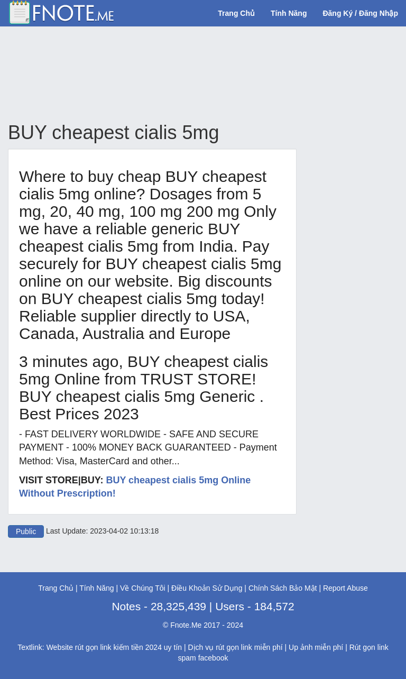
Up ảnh (300, 647)
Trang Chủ (236, 13)
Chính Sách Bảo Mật (282, 588)
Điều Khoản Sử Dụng (206, 588)
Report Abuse (345, 588)
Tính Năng (289, 13)
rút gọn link (234, 647)
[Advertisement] (200, 74)
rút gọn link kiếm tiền (109, 647)
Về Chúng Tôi (142, 588)
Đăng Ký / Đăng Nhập (360, 13)
